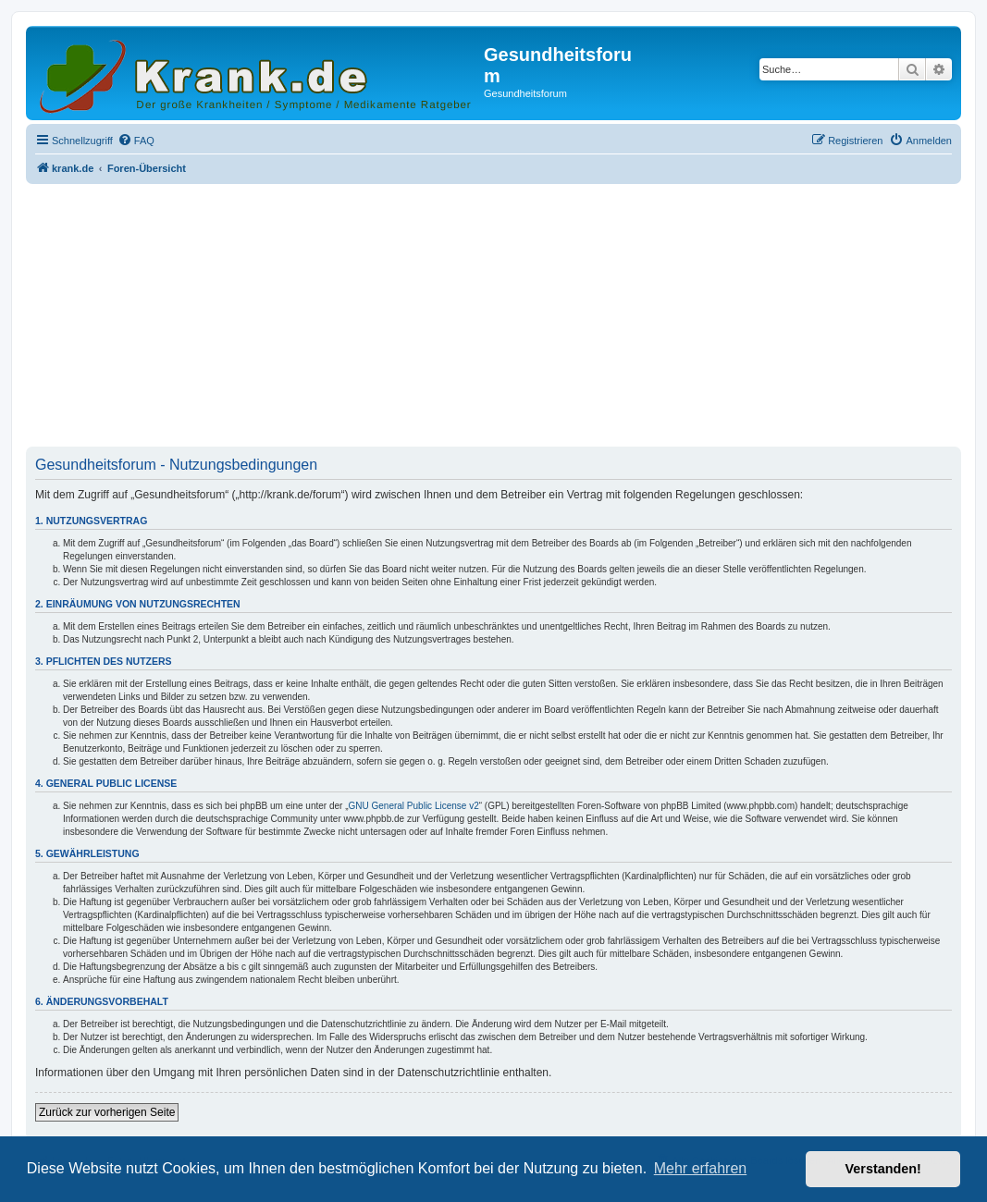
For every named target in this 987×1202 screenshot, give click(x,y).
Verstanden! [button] (883, 1168)
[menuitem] (135, 140)
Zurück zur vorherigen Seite (107, 1112)
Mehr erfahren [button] (700, 1168)
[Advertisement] (493, 317)
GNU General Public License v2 (414, 806)
